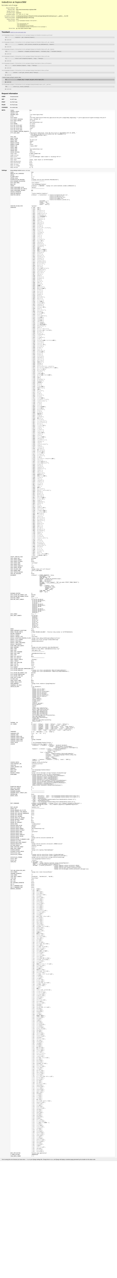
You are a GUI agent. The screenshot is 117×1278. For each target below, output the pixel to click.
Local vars (8, 41)
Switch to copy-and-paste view (18, 33)
